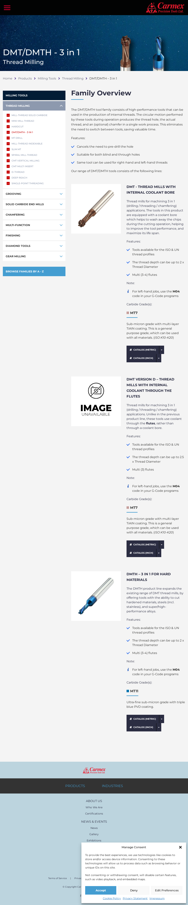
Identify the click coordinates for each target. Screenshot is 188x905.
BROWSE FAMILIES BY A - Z (25, 271)
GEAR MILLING (16, 256)
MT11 (134, 691)
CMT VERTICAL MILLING (23, 160)
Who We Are (94, 807)
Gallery (94, 834)
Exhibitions (94, 840)
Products (25, 78)
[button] (180, 847)
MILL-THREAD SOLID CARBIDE (27, 115)
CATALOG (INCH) (141, 358)
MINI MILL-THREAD (20, 120)
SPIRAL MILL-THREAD (22, 155)
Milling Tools (47, 78)
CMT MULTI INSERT (20, 166)
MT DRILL (15, 138)
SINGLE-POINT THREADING (25, 183)
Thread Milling (72, 78)
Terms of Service (57, 878)
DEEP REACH (17, 177)
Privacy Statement (135, 898)
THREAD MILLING (18, 106)
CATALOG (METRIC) (143, 349)
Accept (101, 890)
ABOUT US (94, 801)
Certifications (94, 813)
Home (7, 78)
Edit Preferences (167, 890)
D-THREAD (15, 172)
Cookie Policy (112, 898)
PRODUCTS (75, 786)
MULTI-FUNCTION (18, 225)
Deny (134, 890)
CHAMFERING (15, 214)
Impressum (157, 898)
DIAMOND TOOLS (18, 246)
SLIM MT (14, 149)
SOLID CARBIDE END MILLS (25, 204)
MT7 (134, 313)
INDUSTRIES (112, 786)
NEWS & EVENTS (94, 821)
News (94, 827)
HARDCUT (15, 126)
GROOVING (13, 194)
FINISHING (13, 235)
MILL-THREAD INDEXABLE (24, 143)
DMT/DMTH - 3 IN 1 (20, 132)
